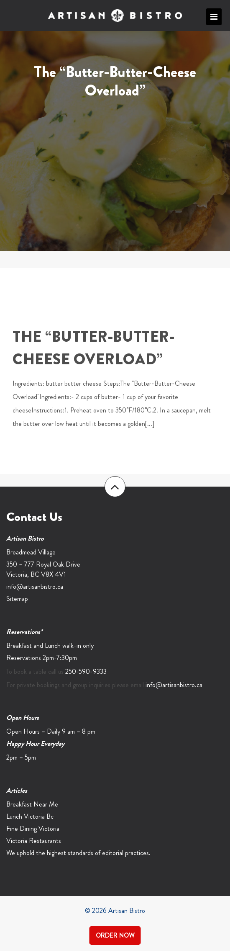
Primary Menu (214, 16)
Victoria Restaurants (33, 840)
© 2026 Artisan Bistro (115, 910)
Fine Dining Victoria (32, 828)
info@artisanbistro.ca (34, 586)
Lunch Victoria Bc (30, 816)
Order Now (115, 935)
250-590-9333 (86, 671)
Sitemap (17, 598)
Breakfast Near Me (32, 804)
